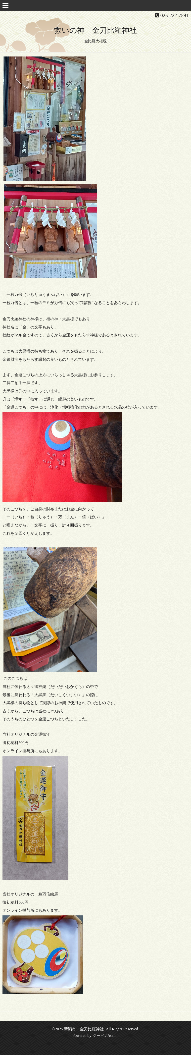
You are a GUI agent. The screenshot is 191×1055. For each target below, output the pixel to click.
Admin (112, 1035)
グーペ (98, 1035)
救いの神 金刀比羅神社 (95, 30)
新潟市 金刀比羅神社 (84, 1029)
